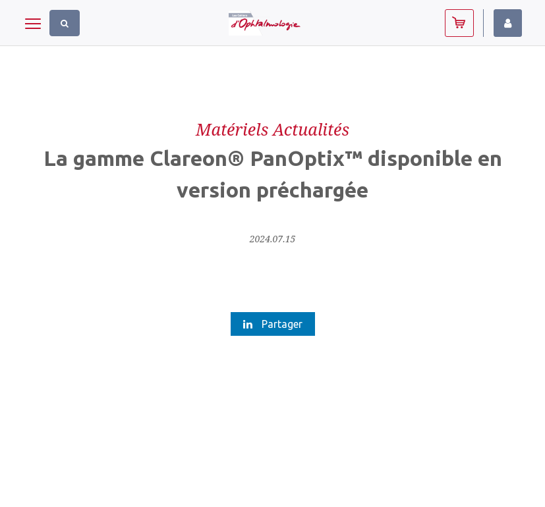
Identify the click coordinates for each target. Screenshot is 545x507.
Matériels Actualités (272, 129)
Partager (272, 324)
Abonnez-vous (459, 23)
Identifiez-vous (507, 23)
